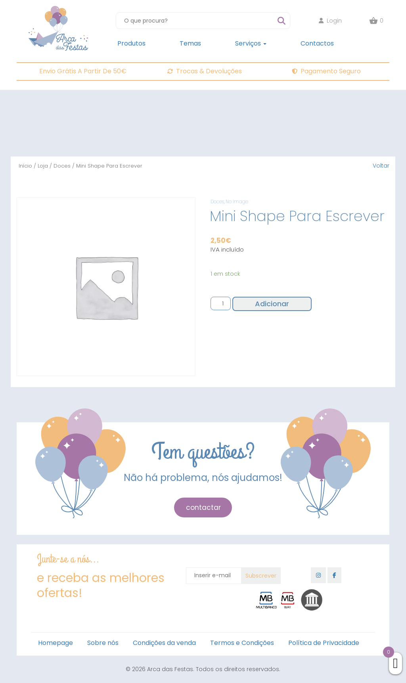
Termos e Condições (242, 642)
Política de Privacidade (323, 642)
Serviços (250, 43)
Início (25, 166)
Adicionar (272, 304)
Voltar (381, 166)
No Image (237, 201)
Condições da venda (164, 642)
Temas (190, 43)
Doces (62, 166)
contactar (203, 507)
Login (330, 21)
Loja (43, 166)
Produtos (131, 43)
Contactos (317, 43)
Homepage (55, 642)
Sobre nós (103, 642)
